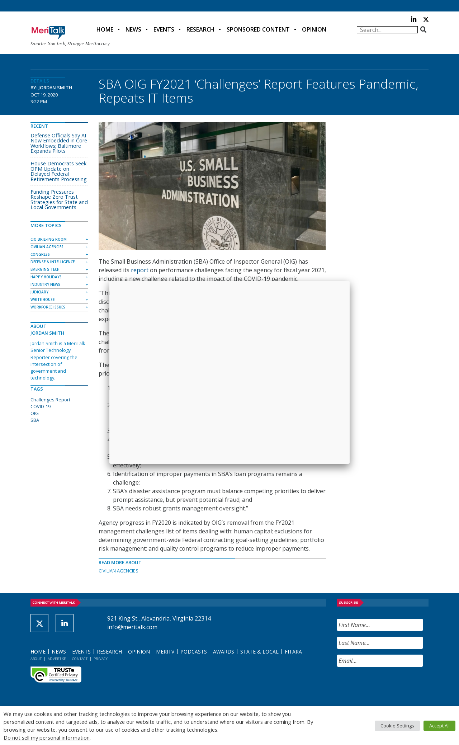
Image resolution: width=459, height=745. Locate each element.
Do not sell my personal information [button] (47, 737)
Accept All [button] (439, 725)
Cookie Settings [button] (397, 725)
